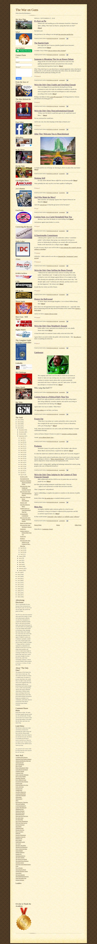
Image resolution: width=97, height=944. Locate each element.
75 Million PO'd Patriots (22, 757)
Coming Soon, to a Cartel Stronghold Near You (25, 510)
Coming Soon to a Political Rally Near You (26, 532)
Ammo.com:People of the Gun (23, 761)
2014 (19, 578)
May (20, 562)
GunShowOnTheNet (21, 793)
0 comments (62, 54)
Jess (37, 208)
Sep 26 (22, 446)
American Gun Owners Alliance (23, 759)
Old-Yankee (18, 826)
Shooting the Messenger (22, 847)
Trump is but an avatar (50, 314)
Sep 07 (22, 474)
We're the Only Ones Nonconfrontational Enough (25, 493)
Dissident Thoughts (20, 778)
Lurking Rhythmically (21, 807)
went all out (43, 205)
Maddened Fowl (20, 809)
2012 (19, 582)
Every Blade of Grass (21, 779)
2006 (19, 594)
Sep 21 (22, 452)
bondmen (38, 253)
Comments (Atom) (47, 529)
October (21, 434)
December (21, 430)
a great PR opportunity (56, 97)
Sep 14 (22, 462)
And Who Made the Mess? (45, 197)
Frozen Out (23, 536)
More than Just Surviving (22, 816)
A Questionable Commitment (46, 235)
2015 (19, 576)
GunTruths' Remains (21, 795)
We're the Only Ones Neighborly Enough (50, 326)
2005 (19, 596)
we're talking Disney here (46, 437)
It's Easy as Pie (24, 476)
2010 (19, 586)
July (20, 558)
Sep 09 (22, 472)
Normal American (20, 824)
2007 (19, 592)
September (22, 436)
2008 (19, 590)
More (39, 28)
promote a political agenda (69, 434)
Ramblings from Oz (20, 837)
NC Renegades (19, 819)
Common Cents (19, 773)
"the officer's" (77, 337)
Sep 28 (22, 442)
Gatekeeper (23, 529)
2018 (19, 428)
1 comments (62, 80)
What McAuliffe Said (21, 878)
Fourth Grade (19, 783)
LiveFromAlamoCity (21, 805)
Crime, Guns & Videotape (22, 774)
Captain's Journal (20, 771)
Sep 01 (22, 554)
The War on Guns (27, 10)
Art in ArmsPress (20, 764)
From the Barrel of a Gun (22, 785)
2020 (19, 423)
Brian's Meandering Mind (22, 767)
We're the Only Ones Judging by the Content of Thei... (25, 542)
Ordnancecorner (20, 828)
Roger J (37, 188)
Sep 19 (22, 456)
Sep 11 (22, 468)
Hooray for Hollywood (25, 523)
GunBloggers (19, 790)
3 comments (62, 212)
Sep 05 (22, 550)
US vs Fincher (19, 868)
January (21, 570)
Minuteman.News (20, 814)
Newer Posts (37, 525)
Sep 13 (22, 464)
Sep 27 (22, 444)
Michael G (38, 76)
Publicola (18, 833)
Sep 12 (22, 466)
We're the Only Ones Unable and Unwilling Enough (25, 488)
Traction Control (20, 862)
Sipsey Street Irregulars (21, 849)
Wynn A (37, 226)
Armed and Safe (20, 762)
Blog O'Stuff (19, 766)
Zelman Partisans (20, 880)
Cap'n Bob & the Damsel (22, 769)
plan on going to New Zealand (56, 50)
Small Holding (19, 850)
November (21, 432)
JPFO (17, 800)
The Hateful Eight (24, 478)
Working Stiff (23, 502)
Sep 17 (22, 460)
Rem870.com (19, 838)
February (21, 568)
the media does (49, 498)
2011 (19, 584)
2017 (19, 572)
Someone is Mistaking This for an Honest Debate (25, 482)
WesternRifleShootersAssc (22, 876)
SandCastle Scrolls (20, 842)
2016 (19, 574)
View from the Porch (21, 869)
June (20, 560)
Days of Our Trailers (21, 776)
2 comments (62, 38)
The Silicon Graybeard (21, 859)
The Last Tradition (20, 804)
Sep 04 (22, 552)
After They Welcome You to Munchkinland (51, 134)
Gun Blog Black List (21, 792)
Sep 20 (22, 454)
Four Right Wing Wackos (22, 781)
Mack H (37, 102)
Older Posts (78, 525)
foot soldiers (40, 410)
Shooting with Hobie (21, 845)
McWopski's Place (20, 812)
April (20, 564)
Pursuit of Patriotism (21, 835)
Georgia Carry (19, 788)
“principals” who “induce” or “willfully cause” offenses (63, 516)
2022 (19, 419)
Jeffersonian (19, 797)
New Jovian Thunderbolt (22, 821)
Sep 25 (22, 448)
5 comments (62, 348)
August (21, 556)
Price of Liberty (19, 831)
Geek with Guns (20, 786)
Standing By (19, 854)
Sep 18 (22, 458)
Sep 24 (22, 450)
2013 (19, 580)
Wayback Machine (20, 874)
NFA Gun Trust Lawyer (21, 823)
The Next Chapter (20, 857)
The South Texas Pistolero (22, 861)
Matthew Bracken (20, 811)
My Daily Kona (19, 818)
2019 (19, 426)
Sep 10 (22, 470)
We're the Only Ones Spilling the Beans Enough (25, 519)
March (20, 566)
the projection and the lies (65, 34)
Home (58, 525)
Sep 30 (22, 438)
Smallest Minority (20, 852)
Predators (22, 538)
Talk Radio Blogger (20, 856)
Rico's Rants (19, 840)
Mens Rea (22, 546)
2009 (19, 588)
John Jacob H (19, 798)
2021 (19, 421)
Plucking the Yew (20, 830)
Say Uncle (18, 843)
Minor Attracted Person (57, 459)
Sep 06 (22, 548)
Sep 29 (22, 440)
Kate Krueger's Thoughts (22, 802)
